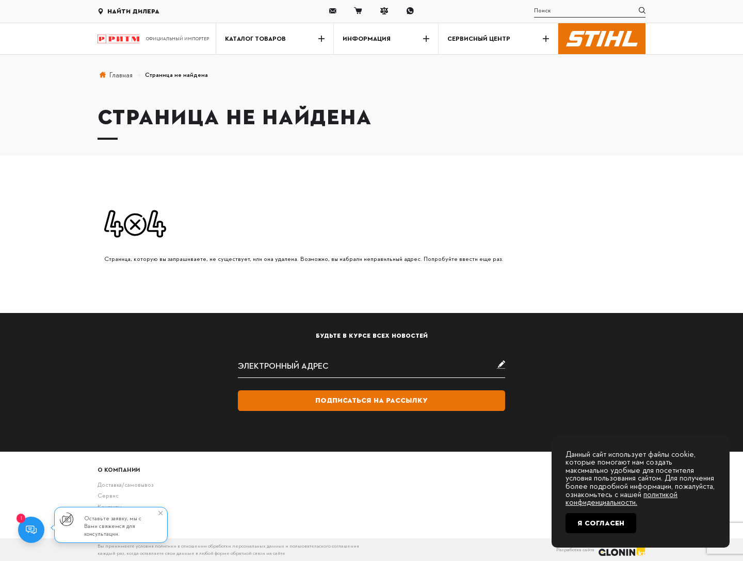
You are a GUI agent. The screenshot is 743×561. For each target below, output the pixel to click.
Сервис (108, 495)
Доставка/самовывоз (125, 484)
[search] (589, 10)
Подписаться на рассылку (371, 400)
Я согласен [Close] (600, 523)
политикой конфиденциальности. (621, 498)
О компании (119, 469)
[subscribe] (371, 365)
